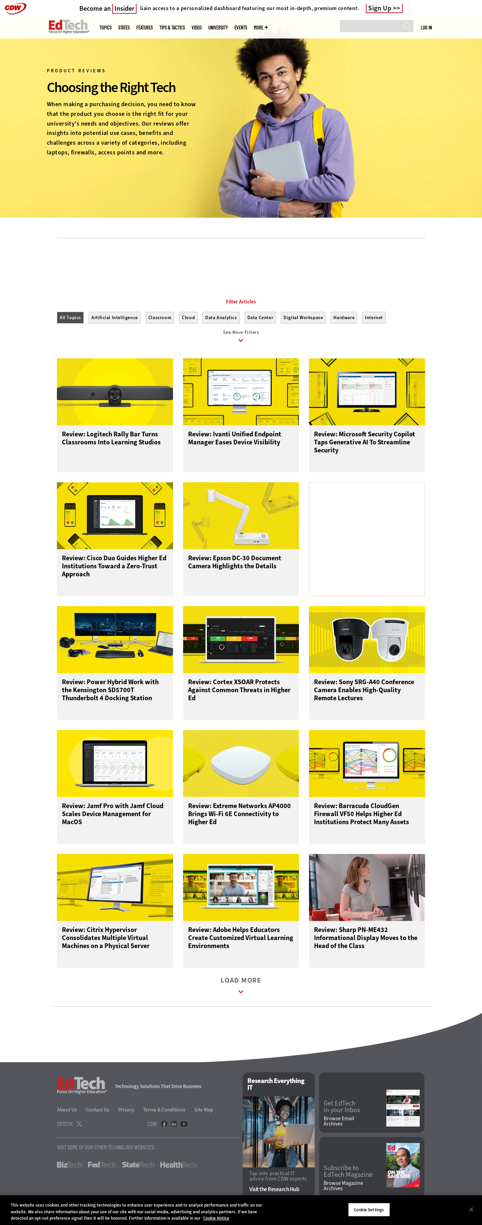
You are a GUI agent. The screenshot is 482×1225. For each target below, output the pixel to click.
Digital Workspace (303, 317)
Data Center (260, 317)
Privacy (126, 1109)
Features (144, 27)
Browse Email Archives (339, 1121)
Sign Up (380, 8)
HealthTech (178, 1165)
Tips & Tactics (172, 27)
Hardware (343, 317)
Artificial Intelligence (114, 317)
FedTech (102, 1165)
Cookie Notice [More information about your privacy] (216, 1218)
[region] (241, 1210)
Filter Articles (241, 301)
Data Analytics (221, 317)
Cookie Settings (369, 1209)
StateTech (138, 1165)
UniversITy (218, 27)
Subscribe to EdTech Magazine (348, 1171)
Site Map (203, 1109)
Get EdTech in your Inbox (342, 1107)
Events (240, 27)
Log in (426, 27)
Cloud (188, 317)
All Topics (70, 317)
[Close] (471, 1209)
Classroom (159, 317)
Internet (374, 317)
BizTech (69, 1165)
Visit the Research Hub (274, 1190)
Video (196, 27)
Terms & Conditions (164, 1109)
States (124, 27)
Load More (241, 987)
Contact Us (97, 1109)
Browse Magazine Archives (343, 1186)
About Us (67, 1109)
